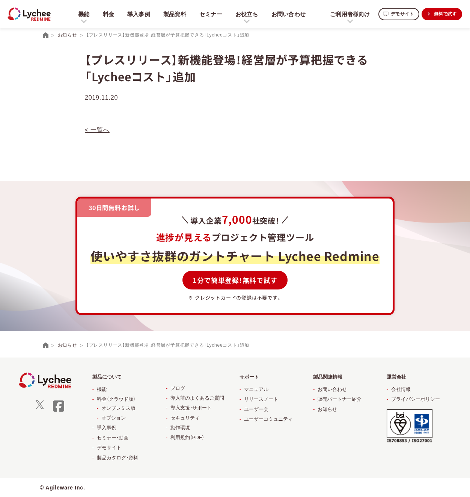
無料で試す (444, 14)
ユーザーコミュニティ (268, 419)
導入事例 (136, 14)
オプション (113, 418)
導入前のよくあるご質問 (197, 398)
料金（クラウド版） (116, 399)
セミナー (209, 14)
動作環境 (180, 427)
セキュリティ (185, 418)
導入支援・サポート (191, 408)
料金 (105, 14)
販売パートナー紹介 (340, 399)
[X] (39, 407)
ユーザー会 (256, 409)
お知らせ (327, 409)
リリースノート (261, 399)
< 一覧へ (97, 130)
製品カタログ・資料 (117, 458)
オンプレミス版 (118, 408)
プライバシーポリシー (415, 399)
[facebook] (58, 411)
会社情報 (401, 389)
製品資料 (172, 14)
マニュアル (256, 389)
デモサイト (397, 14)
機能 (102, 389)
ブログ (177, 388)
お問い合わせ (288, 14)
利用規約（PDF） (187, 437)
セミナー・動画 (112, 438)
